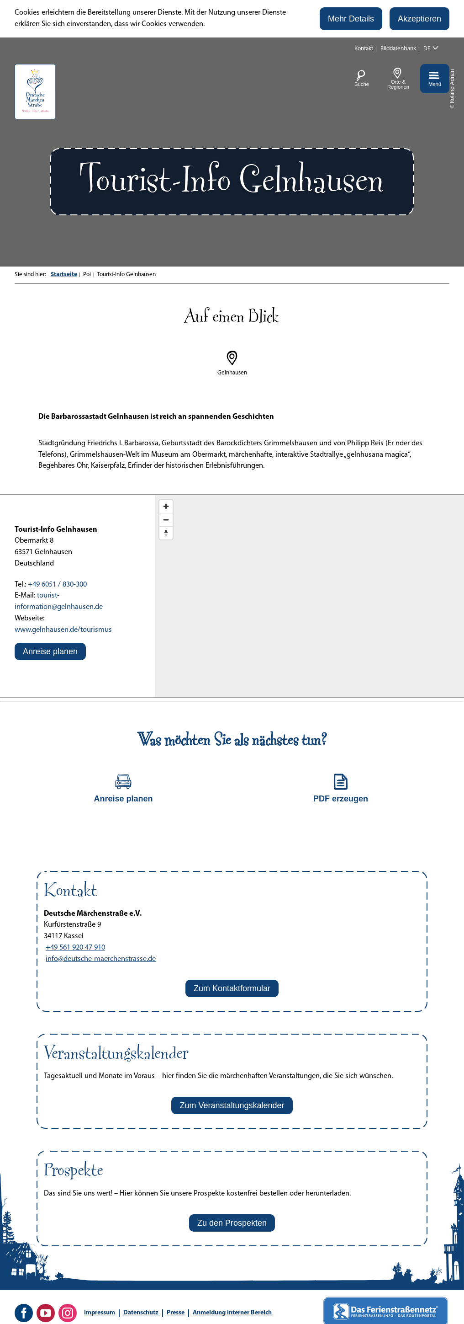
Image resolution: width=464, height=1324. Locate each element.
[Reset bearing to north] (166, 532)
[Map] (309, 596)
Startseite (64, 275)
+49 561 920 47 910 (75, 947)
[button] (351, 18)
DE (427, 49)
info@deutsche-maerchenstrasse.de (101, 959)
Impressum (99, 1312)
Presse (176, 1312)
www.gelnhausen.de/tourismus (63, 630)
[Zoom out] (166, 519)
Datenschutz (140, 1312)
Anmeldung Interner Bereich (232, 1312)
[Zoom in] (166, 506)
